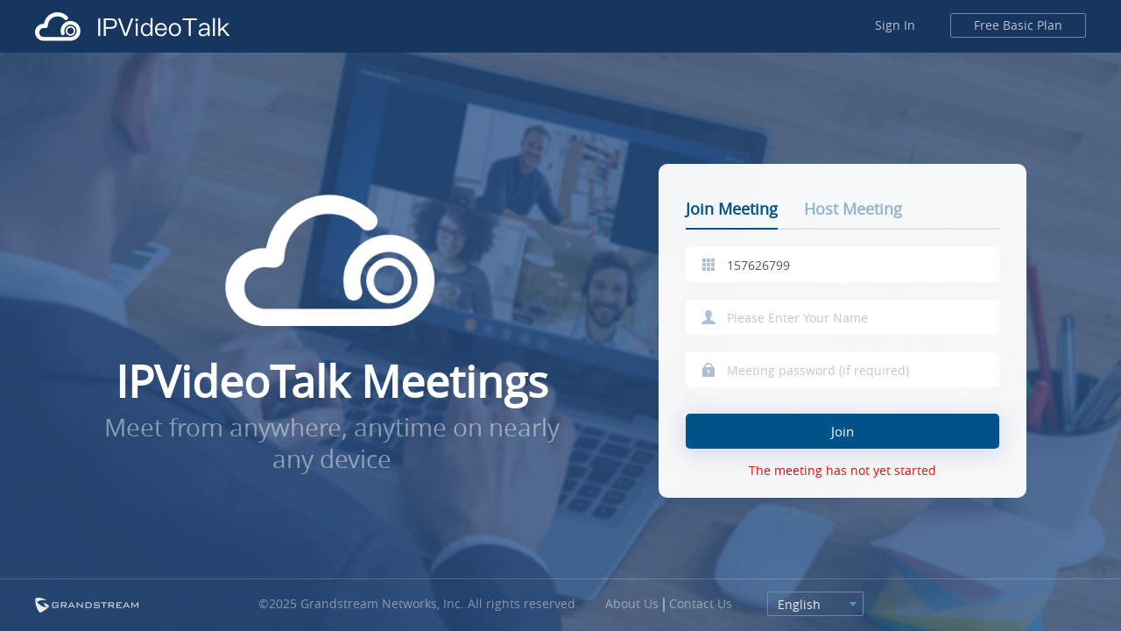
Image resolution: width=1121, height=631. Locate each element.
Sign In (895, 25)
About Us (632, 603)
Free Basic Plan (1018, 25)
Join (842, 431)
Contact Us (700, 603)
